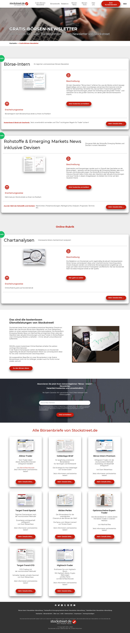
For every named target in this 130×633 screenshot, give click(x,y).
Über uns (56, 613)
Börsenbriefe (48, 613)
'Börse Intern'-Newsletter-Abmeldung (30, 610)
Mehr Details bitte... (25, 482)
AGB (61, 613)
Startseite (13, 43)
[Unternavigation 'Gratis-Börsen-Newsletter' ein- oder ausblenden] (40, 4)
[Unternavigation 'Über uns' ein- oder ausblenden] (93, 4)
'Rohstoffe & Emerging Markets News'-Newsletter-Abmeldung (64, 610)
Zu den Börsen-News (21, 368)
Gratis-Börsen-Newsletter (29, 43)
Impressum (78, 613)
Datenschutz (69, 613)
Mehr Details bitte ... (116, 124)
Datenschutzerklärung (43, 409)
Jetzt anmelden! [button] (65, 415)
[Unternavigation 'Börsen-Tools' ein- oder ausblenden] (84, 4)
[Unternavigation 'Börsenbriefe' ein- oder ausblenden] (55, 4)
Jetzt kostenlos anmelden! (79, 104)
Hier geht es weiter (76, 278)
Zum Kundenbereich (111, 4)
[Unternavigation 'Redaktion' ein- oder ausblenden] (64, 4)
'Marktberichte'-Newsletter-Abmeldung (99, 610)
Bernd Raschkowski (27, 468)
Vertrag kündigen (88, 613)
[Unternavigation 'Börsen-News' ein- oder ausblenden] (74, 4)
